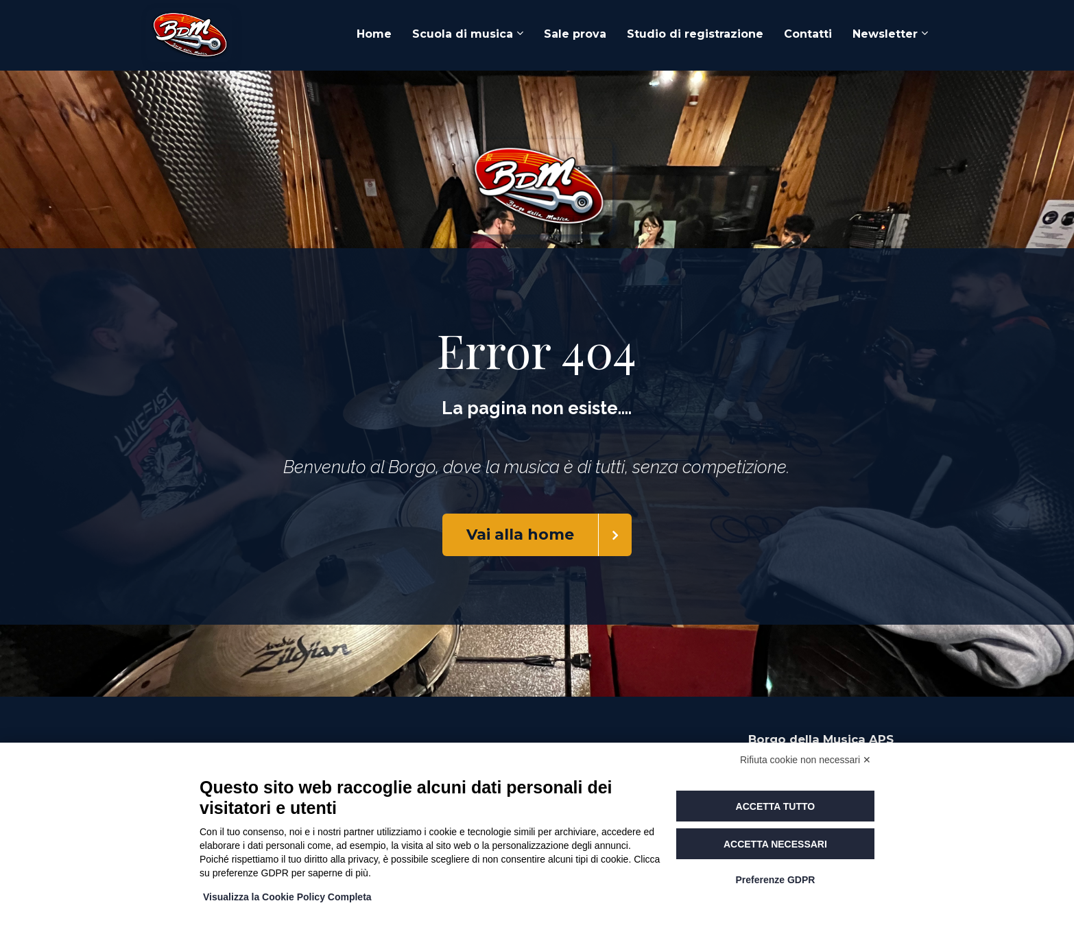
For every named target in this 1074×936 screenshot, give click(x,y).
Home (374, 33)
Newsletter (885, 33)
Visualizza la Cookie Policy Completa (287, 896)
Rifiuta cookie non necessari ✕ (805, 759)
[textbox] (537, 408)
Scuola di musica (462, 33)
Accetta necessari (775, 844)
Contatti (808, 33)
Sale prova (575, 33)
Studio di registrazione (695, 33)
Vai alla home (549, 535)
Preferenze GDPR (775, 879)
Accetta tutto (775, 806)
